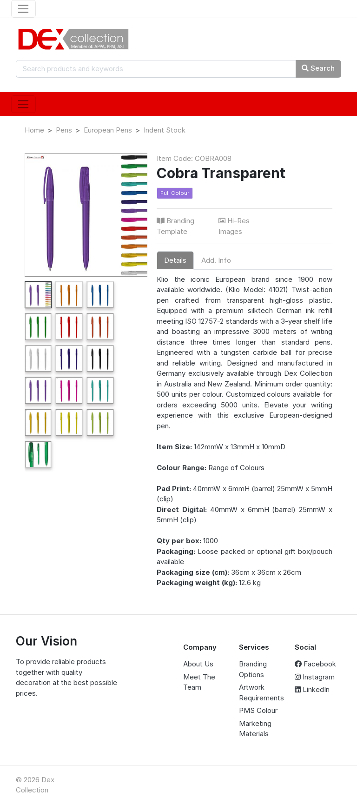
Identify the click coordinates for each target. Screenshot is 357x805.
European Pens (108, 130)
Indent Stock (164, 130)
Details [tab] (175, 260)
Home (34, 130)
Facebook (315, 663)
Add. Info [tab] (216, 260)
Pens (64, 130)
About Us (198, 663)
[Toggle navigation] (23, 9)
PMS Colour (258, 710)
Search (318, 68)
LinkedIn (312, 689)
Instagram (315, 676)
